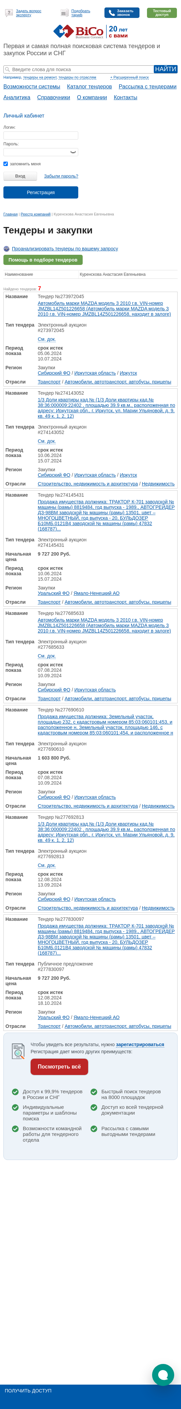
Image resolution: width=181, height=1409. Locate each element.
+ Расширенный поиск (129, 77)
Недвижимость (158, 483)
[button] (163, 1375)
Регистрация (41, 192)
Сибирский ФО (54, 373)
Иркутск (128, 373)
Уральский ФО (54, 593)
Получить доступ (28, 1390)
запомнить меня (21, 164)
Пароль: (11, 144)
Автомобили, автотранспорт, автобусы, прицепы (118, 382)
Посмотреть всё (59, 1067)
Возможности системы (31, 86)
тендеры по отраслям (77, 77)
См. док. (47, 339)
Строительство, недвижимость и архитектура (88, 483)
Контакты (125, 97)
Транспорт (49, 382)
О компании (92, 97)
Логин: (9, 127)
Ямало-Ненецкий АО (96, 593)
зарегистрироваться (140, 1044)
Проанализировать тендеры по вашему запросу (65, 248)
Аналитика (16, 97)
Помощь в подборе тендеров (43, 260)
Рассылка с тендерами (148, 86)
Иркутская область (95, 373)
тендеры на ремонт (39, 77)
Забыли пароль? (61, 176)
